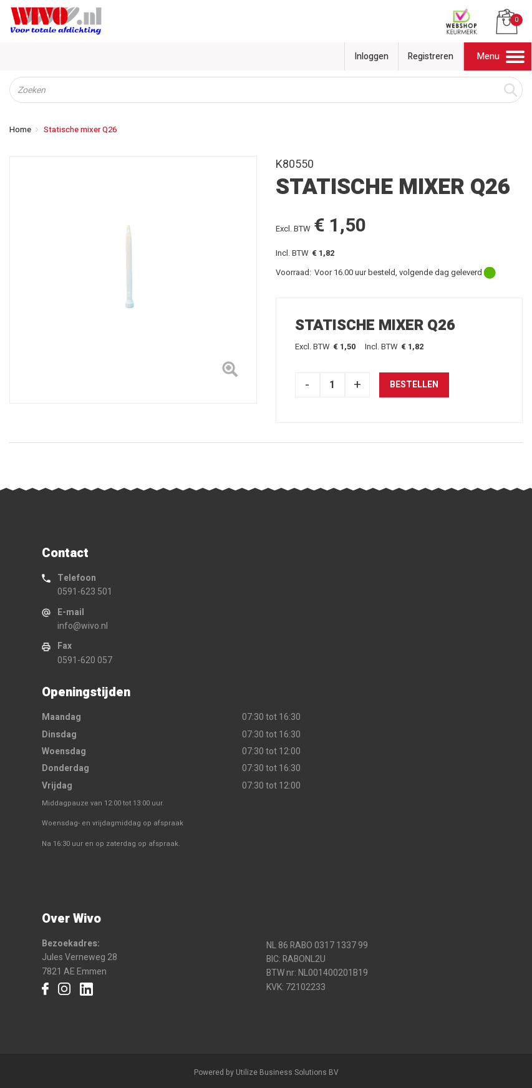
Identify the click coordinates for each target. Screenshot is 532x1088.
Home (20, 129)
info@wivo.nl (82, 626)
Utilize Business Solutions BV (287, 1072)
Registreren (430, 56)
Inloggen (371, 56)
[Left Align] (230, 372)
